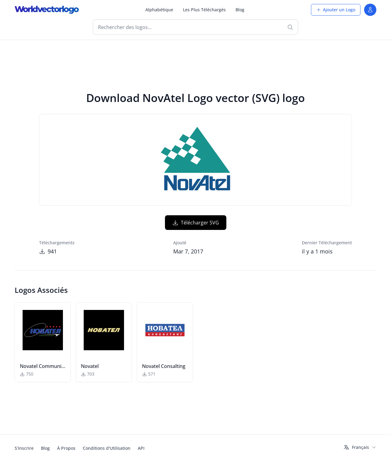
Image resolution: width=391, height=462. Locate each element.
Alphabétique (159, 10)
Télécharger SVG (195, 222)
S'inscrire (24, 448)
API (141, 448)
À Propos (66, 448)
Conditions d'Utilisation (106, 448)
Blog (240, 10)
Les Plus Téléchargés (204, 10)
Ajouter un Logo (335, 10)
